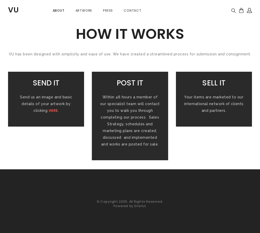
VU (13, 10)
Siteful (140, 206)
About (59, 10)
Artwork (84, 10)
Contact (132, 10)
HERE (53, 110)
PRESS (108, 10)
